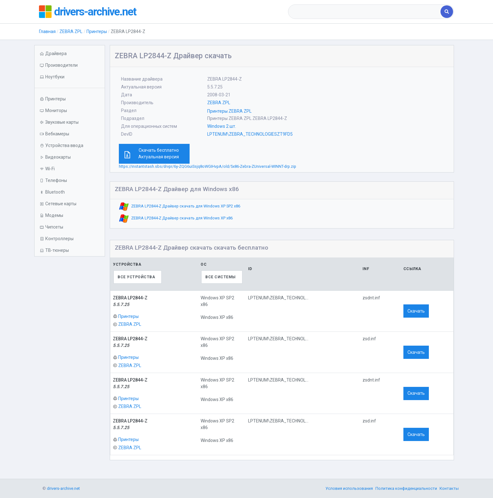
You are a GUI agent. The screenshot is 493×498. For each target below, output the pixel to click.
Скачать (416, 311)
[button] (70, 77)
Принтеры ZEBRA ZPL (229, 111)
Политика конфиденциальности (406, 488)
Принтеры (96, 31)
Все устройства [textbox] (136, 277)
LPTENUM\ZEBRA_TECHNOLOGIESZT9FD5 (250, 134)
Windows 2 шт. (221, 126)
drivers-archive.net (96, 11)
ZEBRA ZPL (70, 31)
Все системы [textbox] (220, 277)
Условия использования (349, 488)
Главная (47, 31)
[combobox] (365, 11)
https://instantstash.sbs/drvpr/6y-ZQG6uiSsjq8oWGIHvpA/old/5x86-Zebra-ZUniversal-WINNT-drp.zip (207, 166)
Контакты (449, 488)
